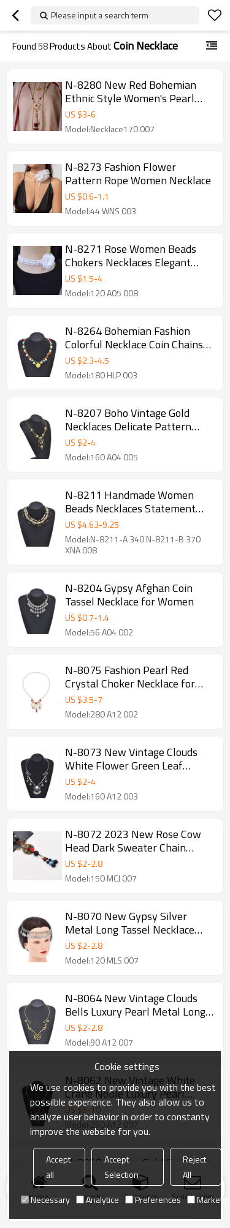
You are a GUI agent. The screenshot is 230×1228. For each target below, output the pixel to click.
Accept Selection (121, 1167)
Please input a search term (99, 15)
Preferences (153, 1199)
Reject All (194, 1167)
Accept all (58, 1167)
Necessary (45, 1199)
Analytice (97, 1199)
